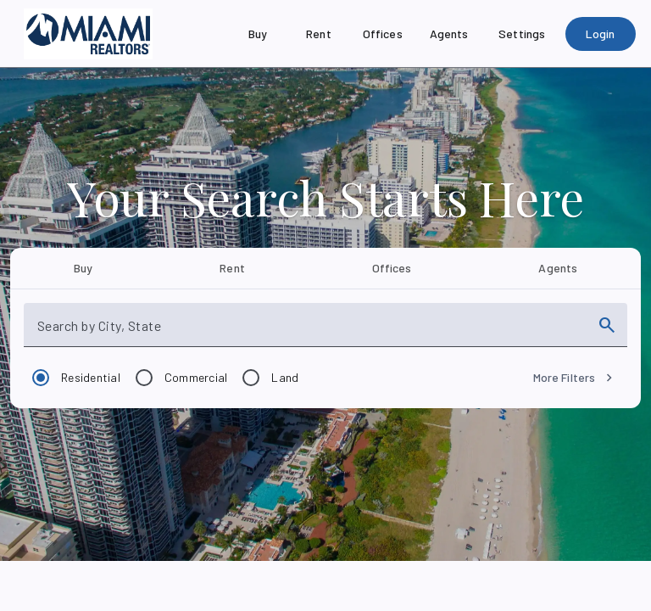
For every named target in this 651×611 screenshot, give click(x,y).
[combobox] (310, 332)
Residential (90, 377)
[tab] (83, 268)
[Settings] (522, 34)
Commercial (196, 377)
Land (284, 377)
